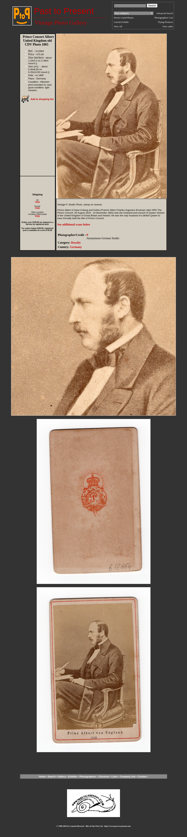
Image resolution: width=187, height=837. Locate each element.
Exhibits (72, 776)
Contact (142, 776)
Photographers (87, 776)
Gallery (62, 776)
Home (42, 776)
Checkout (103, 776)
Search (52, 776)
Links (114, 776)
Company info (128, 776)
